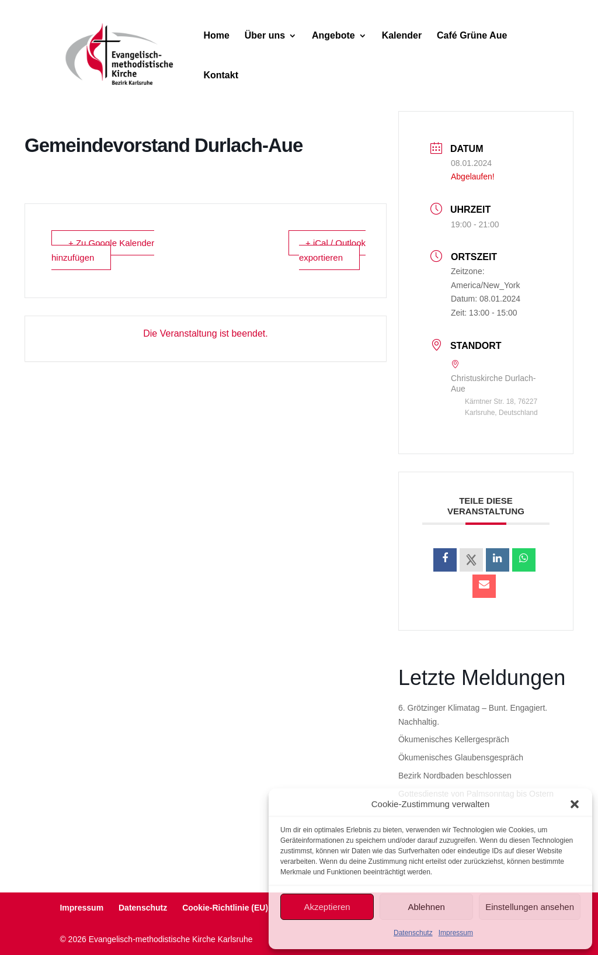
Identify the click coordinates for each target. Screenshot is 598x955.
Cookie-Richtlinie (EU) (225, 907)
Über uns (265, 36)
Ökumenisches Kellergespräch (453, 739)
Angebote (333, 36)
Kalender (402, 36)
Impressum (456, 933)
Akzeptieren (327, 907)
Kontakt (220, 75)
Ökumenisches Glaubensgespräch (460, 757)
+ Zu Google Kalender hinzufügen (102, 250)
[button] (574, 804)
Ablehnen (426, 907)
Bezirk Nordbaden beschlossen (455, 775)
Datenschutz (413, 933)
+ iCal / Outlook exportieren (332, 250)
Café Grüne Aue (472, 36)
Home (216, 36)
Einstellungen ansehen (529, 907)
